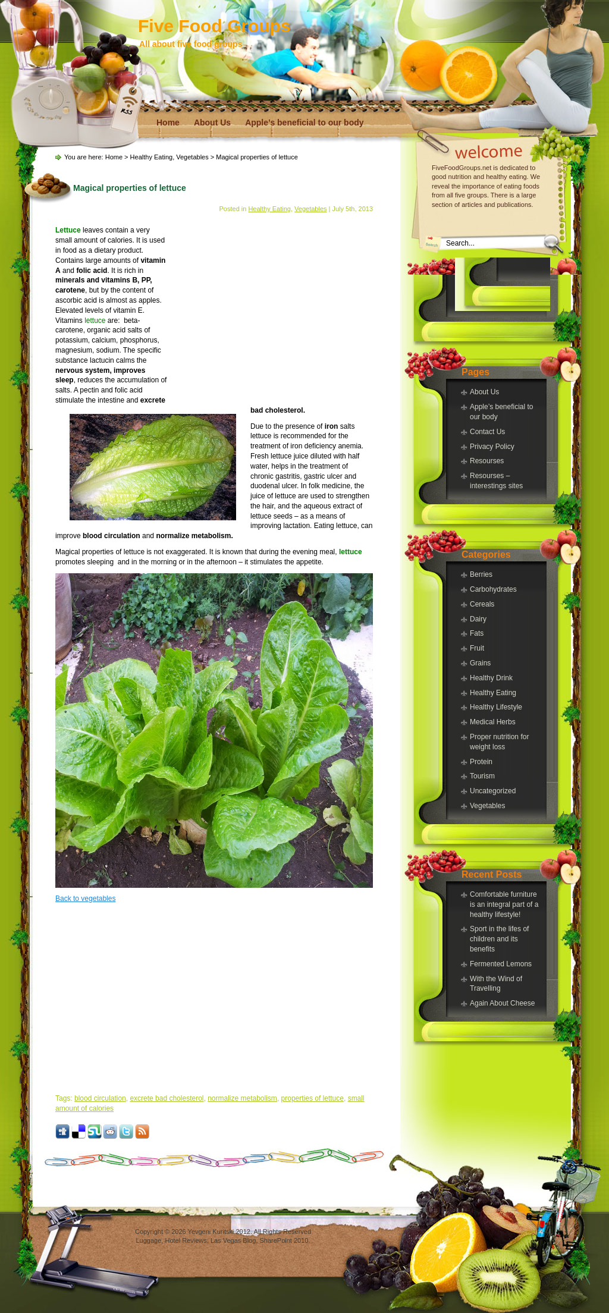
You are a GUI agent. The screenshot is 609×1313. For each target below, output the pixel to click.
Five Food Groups (214, 26)
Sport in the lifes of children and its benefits (499, 939)
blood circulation (100, 1098)
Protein (481, 762)
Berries (481, 574)
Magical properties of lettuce (129, 188)
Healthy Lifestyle (496, 707)
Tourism (482, 776)
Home (168, 122)
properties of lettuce (312, 1098)
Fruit (477, 648)
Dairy (478, 619)
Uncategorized (493, 791)
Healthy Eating (493, 693)
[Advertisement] (502, 284)
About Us (212, 122)
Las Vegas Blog (233, 1240)
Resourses (487, 461)
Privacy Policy (492, 446)
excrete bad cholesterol (166, 1098)
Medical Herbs (493, 722)
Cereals (482, 604)
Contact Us (487, 432)
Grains (480, 663)
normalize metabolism (242, 1098)
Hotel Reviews (185, 1240)
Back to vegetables (85, 898)
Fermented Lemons (501, 964)
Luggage (149, 1240)
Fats (477, 633)
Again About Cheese (502, 1003)
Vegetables (487, 806)
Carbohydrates (493, 589)
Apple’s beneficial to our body (304, 122)
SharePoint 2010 (283, 1240)
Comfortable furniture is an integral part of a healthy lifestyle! (504, 904)
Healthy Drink (491, 678)
